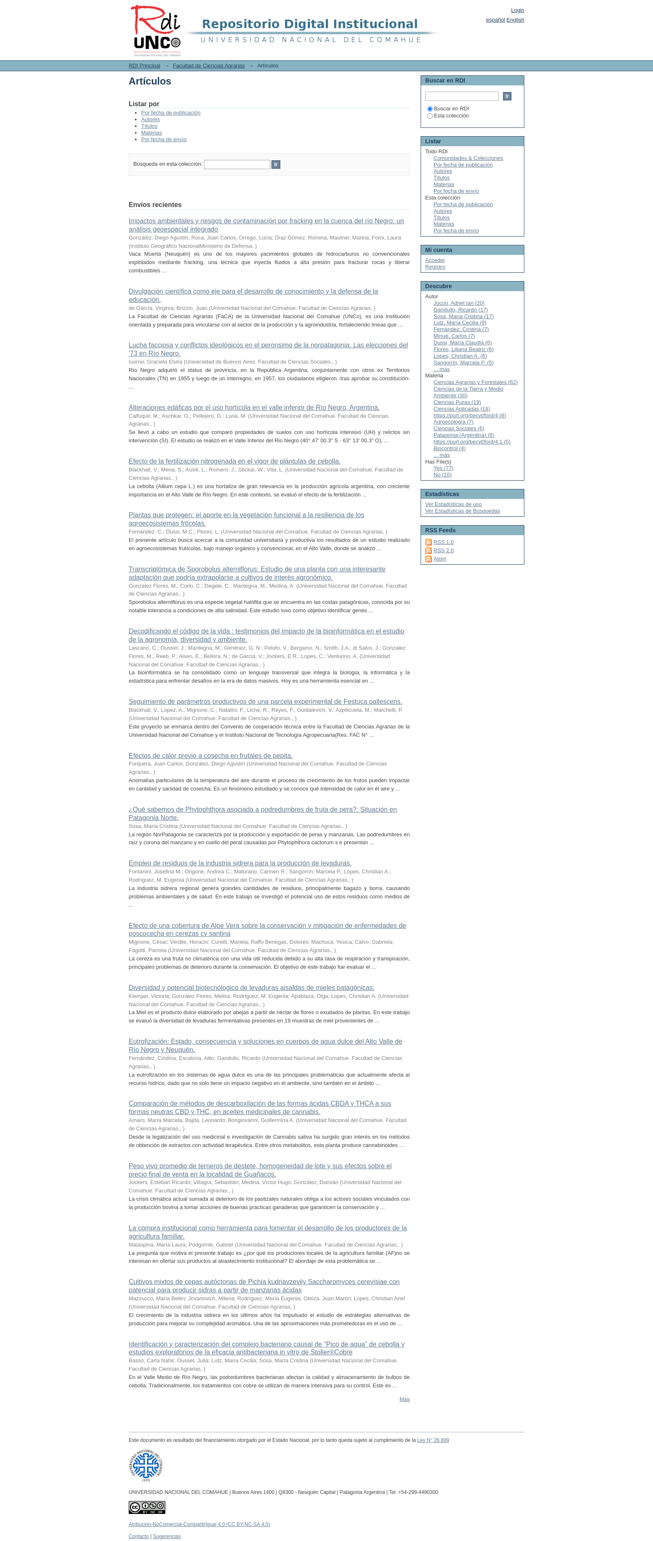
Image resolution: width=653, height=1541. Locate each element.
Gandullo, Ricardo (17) (461, 310)
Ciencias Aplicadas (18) (462, 409)
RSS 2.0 (444, 550)
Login (517, 10)
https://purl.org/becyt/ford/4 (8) (470, 415)
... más (442, 369)
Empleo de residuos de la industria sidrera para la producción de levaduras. (240, 863)
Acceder (435, 260)
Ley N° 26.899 (433, 1440)
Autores (150, 119)
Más (404, 1399)
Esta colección (448, 115)
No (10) (442, 474)
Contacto (139, 1536)
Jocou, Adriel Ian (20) (459, 303)
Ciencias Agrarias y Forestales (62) (476, 382)
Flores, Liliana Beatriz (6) (464, 349)
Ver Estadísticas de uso (453, 504)
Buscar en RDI (448, 108)
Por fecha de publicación (170, 113)
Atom (440, 559)
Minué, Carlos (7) (454, 336)
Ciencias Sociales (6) (459, 428)
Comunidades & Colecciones (468, 158)
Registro (435, 267)
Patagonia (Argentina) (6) (464, 435)
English (515, 20)
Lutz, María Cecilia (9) (460, 322)
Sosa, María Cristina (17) (464, 316)
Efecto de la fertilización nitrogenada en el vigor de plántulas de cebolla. (235, 461)
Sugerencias (167, 1536)
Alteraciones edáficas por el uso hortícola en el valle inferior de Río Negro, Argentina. (254, 407)
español (495, 20)
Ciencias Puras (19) (457, 402)
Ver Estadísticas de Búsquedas (462, 511)
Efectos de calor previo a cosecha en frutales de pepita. (211, 755)
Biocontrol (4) (450, 448)
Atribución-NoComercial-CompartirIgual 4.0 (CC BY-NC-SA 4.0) (199, 1524)
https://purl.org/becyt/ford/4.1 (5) (472, 442)
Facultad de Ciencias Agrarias (209, 65)
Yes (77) (444, 468)
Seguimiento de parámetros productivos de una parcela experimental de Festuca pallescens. (265, 701)
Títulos (149, 126)
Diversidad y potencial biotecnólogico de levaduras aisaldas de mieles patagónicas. (252, 987)
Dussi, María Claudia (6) (463, 342)
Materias (151, 133)
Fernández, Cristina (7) (461, 329)
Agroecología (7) (454, 422)
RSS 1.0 (444, 542)
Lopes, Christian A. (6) (460, 356)
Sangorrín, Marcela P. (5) (463, 362)
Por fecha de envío (164, 139)
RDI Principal (144, 65)
